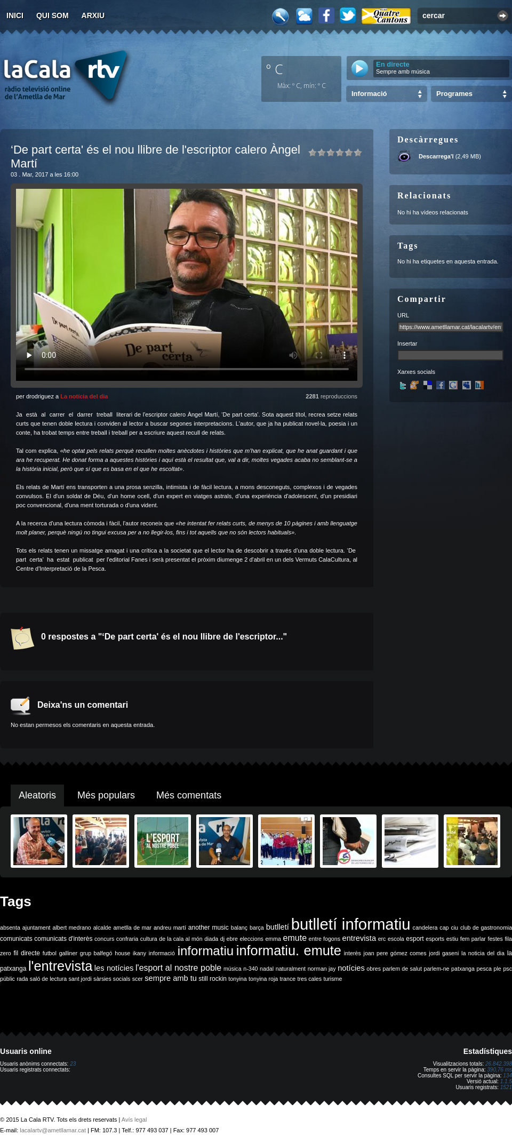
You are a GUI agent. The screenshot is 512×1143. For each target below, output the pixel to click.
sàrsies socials (111, 979)
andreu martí (170, 927)
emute (295, 937)
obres (373, 968)
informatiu (206, 951)
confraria (127, 939)
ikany (139, 953)
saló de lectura (48, 979)
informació (162, 953)
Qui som (52, 15)
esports (435, 939)
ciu (454, 927)
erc (382, 939)
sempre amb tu (171, 978)
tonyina (237, 979)
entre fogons (324, 939)
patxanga (463, 968)
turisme (332, 979)
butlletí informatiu (351, 924)
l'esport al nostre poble (178, 967)
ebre (232, 939)
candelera (425, 927)
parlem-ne (437, 968)
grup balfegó (96, 953)
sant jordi (80, 979)
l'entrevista (60, 965)
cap (444, 927)
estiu (452, 939)
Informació (369, 94)
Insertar (407, 343)
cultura (148, 939)
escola (396, 939)
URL (403, 315)
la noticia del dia (483, 953)
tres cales (309, 979)
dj (222, 939)
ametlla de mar (132, 927)
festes (494, 939)
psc (507, 968)
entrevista (359, 938)
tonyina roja (263, 979)
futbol (50, 953)
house (122, 953)
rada (22, 979)
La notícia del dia (84, 396)
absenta (10, 927)
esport (414, 938)
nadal (267, 968)
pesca (484, 968)
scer (137, 979)
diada (211, 939)
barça (257, 927)
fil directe (27, 953)
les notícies (114, 968)
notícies (351, 968)
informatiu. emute (288, 950)
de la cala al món (180, 939)
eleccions (251, 939)
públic (7, 979)
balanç (239, 927)
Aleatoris (37, 795)
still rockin (212, 978)
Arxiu (93, 15)
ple (497, 968)
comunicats (16, 938)
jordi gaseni (444, 953)
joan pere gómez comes (395, 953)
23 (73, 1064)
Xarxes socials (416, 372)
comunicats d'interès (63, 938)
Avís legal (134, 1119)
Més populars (106, 795)
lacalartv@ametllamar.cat (53, 1130)
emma (273, 939)
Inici (14, 15)
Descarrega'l (436, 156)
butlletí (277, 927)
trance (288, 979)
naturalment (291, 968)
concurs (104, 939)
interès (352, 953)
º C (274, 69)
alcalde (102, 927)
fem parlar (473, 939)
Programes (454, 94)
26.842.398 (498, 1064)
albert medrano (72, 927)
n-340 (250, 968)
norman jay (322, 968)
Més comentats (188, 795)
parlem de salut (402, 968)
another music (208, 927)
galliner (68, 953)
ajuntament (36, 927)
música (232, 968)
